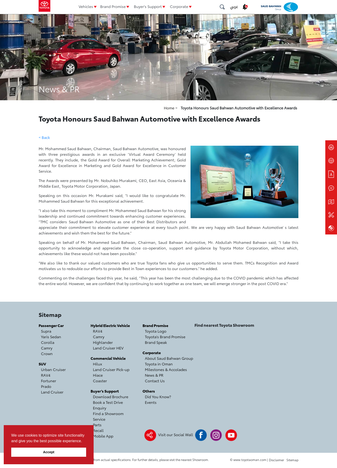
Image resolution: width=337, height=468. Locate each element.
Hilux (97, 363)
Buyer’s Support (105, 391)
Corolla (47, 342)
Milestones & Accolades (166, 369)
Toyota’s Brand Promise (165, 336)
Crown (47, 353)
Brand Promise (113, 6)
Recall (98, 430)
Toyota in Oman (159, 363)
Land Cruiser (52, 391)
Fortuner (48, 380)
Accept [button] (48, 452)
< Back (44, 137)
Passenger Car (51, 325)
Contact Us (155, 380)
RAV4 (45, 375)
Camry (46, 347)
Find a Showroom (108, 413)
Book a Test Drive (108, 402)
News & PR (154, 375)
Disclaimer (276, 460)
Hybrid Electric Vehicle (110, 325)
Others (149, 391)
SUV (42, 363)
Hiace (98, 375)
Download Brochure (110, 396)
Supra (46, 331)
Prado (46, 386)
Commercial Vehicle (108, 358)
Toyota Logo (155, 331)
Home (169, 107)
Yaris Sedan (51, 336)
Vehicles (86, 6)
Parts (97, 424)
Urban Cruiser (53, 369)
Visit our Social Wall (175, 434)
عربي (234, 6)
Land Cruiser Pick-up (111, 369)
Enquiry (99, 407)
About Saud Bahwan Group (169, 358)
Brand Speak (156, 342)
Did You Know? (158, 396)
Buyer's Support (148, 6)
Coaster (100, 380)
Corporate (179, 6)
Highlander (103, 342)
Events (151, 402)
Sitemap (292, 460)
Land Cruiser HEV (108, 347)
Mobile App (103, 435)
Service (99, 419)
